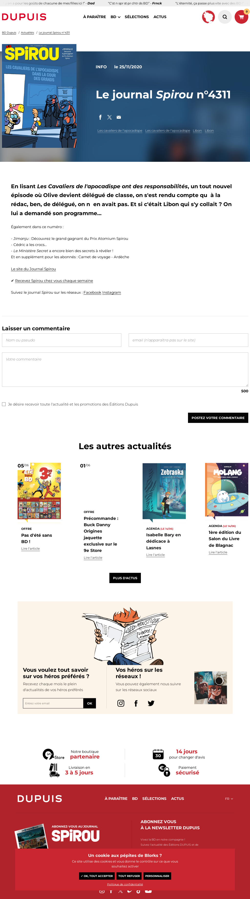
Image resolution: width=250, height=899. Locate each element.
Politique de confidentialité (125, 884)
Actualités (27, 32)
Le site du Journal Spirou (33, 269)
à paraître (94, 16)
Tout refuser (129, 876)
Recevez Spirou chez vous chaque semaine (54, 280)
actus (160, 16)
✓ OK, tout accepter (97, 876)
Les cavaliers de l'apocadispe (119, 130)
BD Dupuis (9, 32)
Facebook (92, 292)
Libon (197, 130)
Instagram (111, 292)
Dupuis (25, 17)
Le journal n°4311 (54, 32)
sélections (137, 16)
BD (113, 16)
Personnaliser (157, 876)
